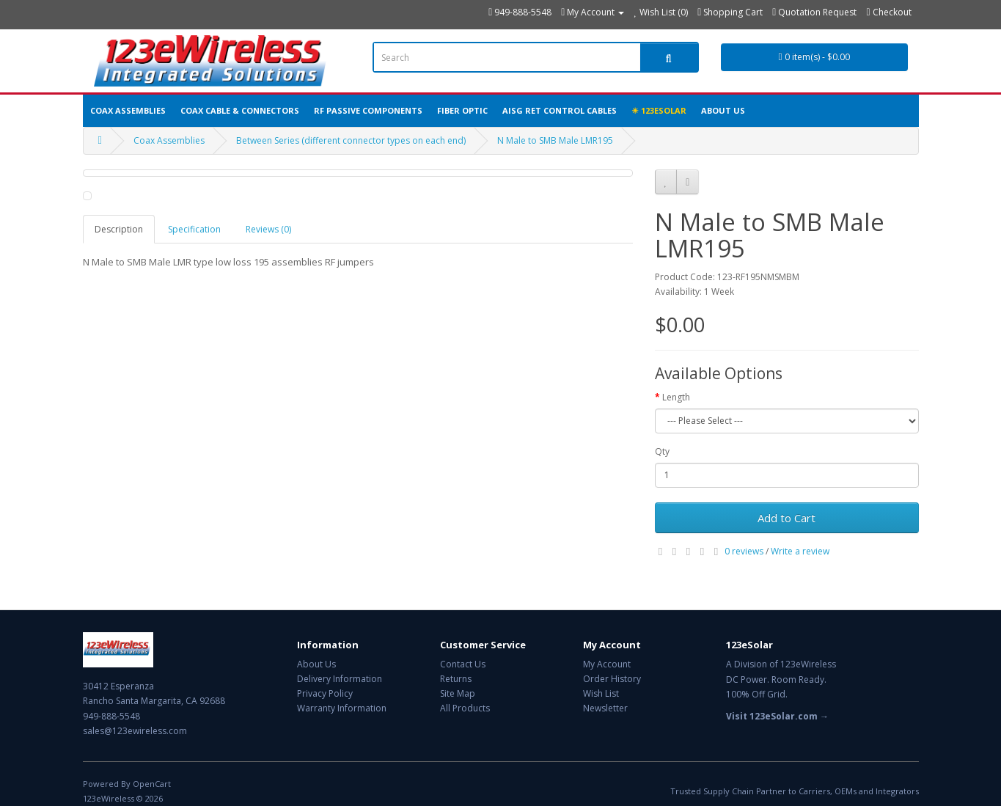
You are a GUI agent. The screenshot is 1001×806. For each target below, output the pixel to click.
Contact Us (462, 664)
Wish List (601, 693)
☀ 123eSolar (658, 110)
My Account (607, 664)
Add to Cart (786, 517)
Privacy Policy (325, 693)
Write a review (800, 551)
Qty (662, 451)
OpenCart (152, 783)
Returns (456, 679)
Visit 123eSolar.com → (777, 716)
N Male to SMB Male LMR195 (555, 140)
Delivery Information (339, 679)
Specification (194, 229)
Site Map (457, 693)
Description (119, 229)
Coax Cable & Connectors (239, 110)
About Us (723, 110)
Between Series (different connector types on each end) (351, 140)
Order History (612, 679)
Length (676, 397)
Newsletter (605, 708)
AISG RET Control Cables (559, 110)
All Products (465, 708)
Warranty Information (341, 708)
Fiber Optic (462, 110)
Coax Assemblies (128, 110)
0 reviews (744, 551)
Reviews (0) (268, 229)
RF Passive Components (368, 110)
